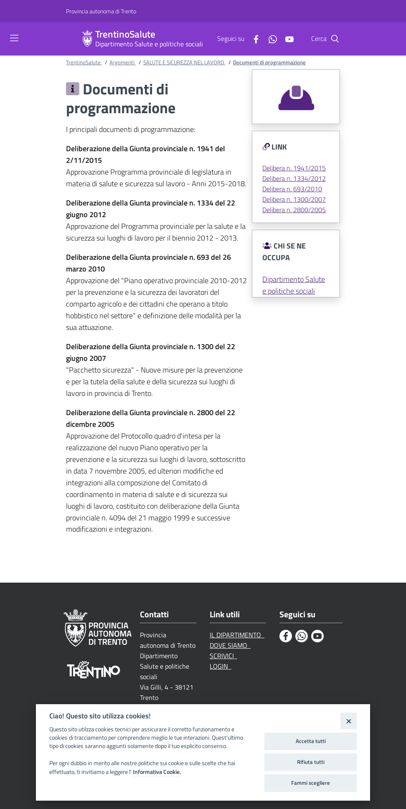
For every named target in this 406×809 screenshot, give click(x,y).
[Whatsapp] (269, 38)
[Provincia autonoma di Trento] (101, 11)
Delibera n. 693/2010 (292, 189)
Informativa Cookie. (157, 772)
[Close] (348, 721)
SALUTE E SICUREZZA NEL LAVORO (184, 62)
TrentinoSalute (125, 34)
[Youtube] (286, 38)
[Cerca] (335, 39)
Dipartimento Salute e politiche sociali (149, 44)
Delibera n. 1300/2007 (294, 199)
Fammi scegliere (310, 783)
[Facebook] (252, 38)
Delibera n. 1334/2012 (294, 178)
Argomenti (122, 62)
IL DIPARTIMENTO (237, 635)
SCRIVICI (223, 656)
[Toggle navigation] (14, 38)
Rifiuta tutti (311, 762)
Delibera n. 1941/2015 (294, 168)
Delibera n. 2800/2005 (294, 210)
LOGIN (220, 666)
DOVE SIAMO (230, 645)
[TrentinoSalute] (87, 38)
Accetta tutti (311, 741)
